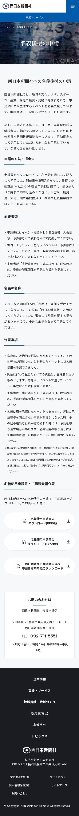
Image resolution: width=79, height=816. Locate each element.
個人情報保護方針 (20, 785)
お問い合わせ (20, 793)
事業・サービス (39, 690)
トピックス (39, 736)
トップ (7, 26)
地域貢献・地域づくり (39, 702)
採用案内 (39, 713)
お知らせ (39, 724)
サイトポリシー (59, 777)
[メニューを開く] (72, 6)
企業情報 (39, 679)
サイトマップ (59, 785)
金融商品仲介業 (19, 777)
